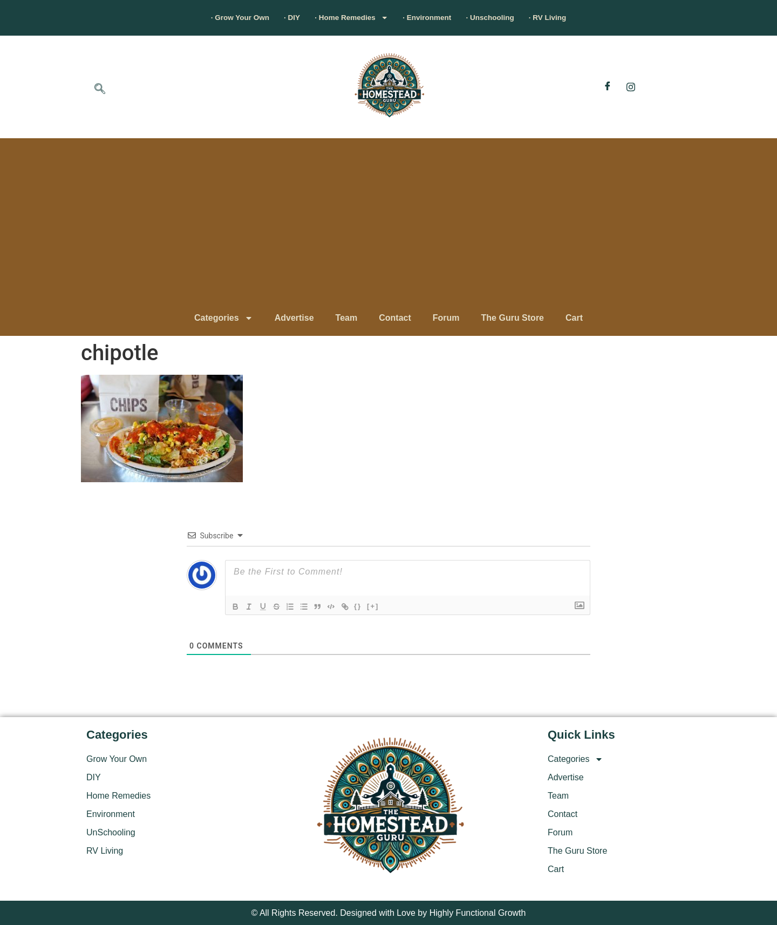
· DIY (268, 17)
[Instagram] (631, 87)
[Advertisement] (388, 224)
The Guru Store (512, 317)
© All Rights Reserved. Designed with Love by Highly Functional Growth (388, 912)
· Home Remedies (342, 18)
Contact (395, 317)
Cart (574, 317)
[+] (386, 606)
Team (347, 317)
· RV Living (587, 17)
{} (370, 606)
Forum (446, 317)
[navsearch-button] (100, 89)
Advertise (294, 317)
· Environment (436, 17)
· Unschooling (514, 17)
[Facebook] (607, 87)
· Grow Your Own (202, 17)
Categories (223, 318)
